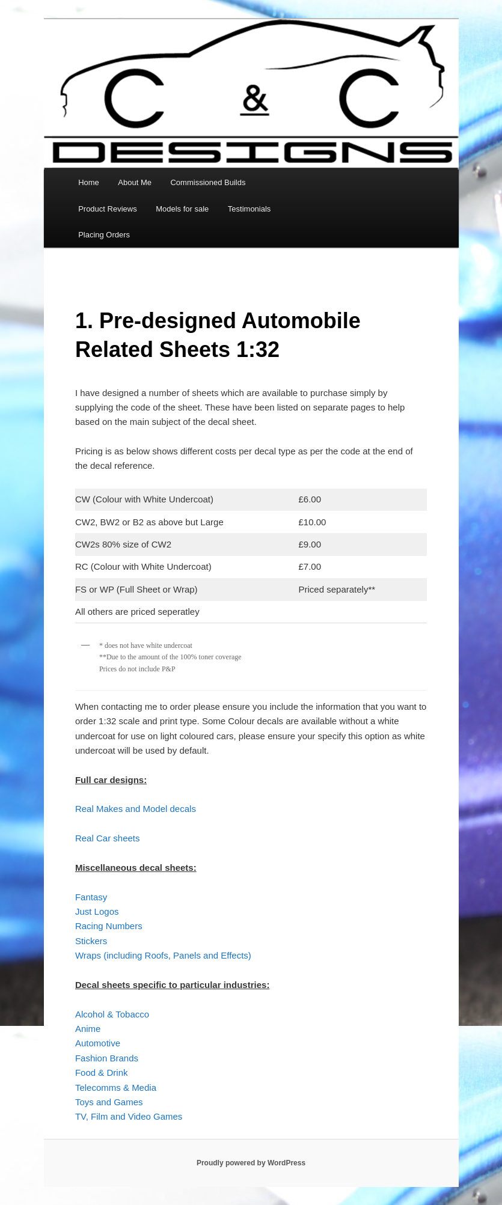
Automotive (97, 1043)
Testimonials (249, 208)
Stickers (91, 941)
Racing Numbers (108, 926)
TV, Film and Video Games (128, 1116)
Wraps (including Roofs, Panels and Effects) (163, 955)
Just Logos (97, 911)
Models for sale (182, 208)
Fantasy (91, 897)
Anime (88, 1028)
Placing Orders (104, 234)
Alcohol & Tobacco (112, 1014)
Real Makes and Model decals (135, 809)
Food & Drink (101, 1072)
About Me (135, 182)
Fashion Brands (106, 1058)
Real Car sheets (107, 838)
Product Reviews (107, 208)
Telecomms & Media (115, 1087)
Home (88, 182)
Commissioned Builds (207, 182)
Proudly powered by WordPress (251, 1163)
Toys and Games (109, 1102)
